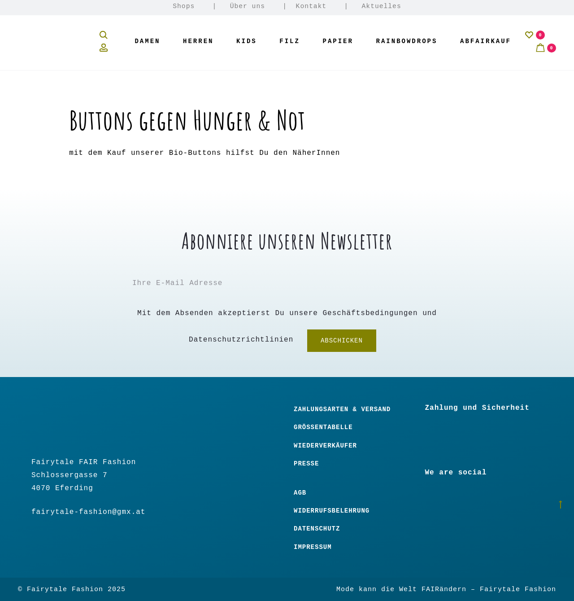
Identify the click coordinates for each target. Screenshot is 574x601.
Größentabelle (323, 427)
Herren (198, 41)
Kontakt (311, 6)
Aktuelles (381, 6)
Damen (147, 41)
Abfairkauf (485, 41)
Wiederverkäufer (325, 445)
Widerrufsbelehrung (332, 510)
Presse (306, 463)
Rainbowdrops (407, 41)
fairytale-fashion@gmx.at (88, 512)
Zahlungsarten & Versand (342, 409)
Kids (246, 41)
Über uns (247, 6)
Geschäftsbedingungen (370, 313)
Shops (184, 6)
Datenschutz (317, 528)
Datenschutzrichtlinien (241, 340)
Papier (338, 41)
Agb (300, 492)
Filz (289, 41)
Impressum (313, 547)
